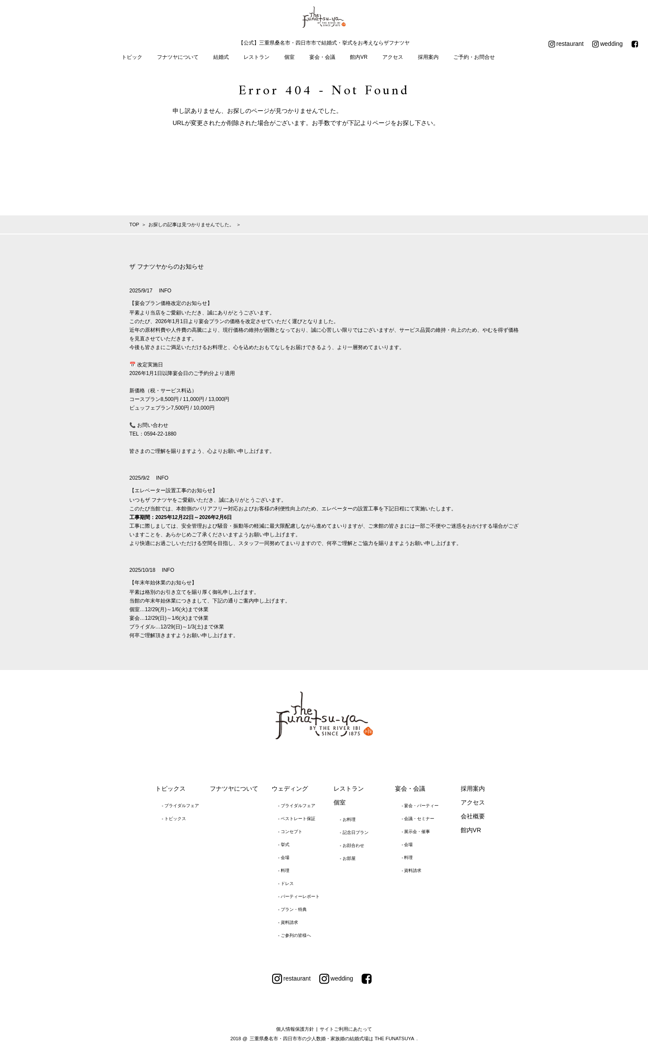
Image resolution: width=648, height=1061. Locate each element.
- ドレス (286, 883)
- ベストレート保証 (296, 818)
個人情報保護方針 (295, 1029)
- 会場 (283, 857)
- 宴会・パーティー (420, 805)
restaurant (566, 44)
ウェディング (290, 788)
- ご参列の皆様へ (294, 935)
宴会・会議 (322, 57)
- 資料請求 (288, 922)
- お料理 (348, 819)
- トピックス (174, 818)
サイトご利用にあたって (346, 1029)
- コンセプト (290, 831)
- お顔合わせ (352, 845)
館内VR (359, 57)
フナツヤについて (178, 57)
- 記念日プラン (354, 832)
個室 (289, 57)
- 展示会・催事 (415, 831)
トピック (132, 57)
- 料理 (283, 870)
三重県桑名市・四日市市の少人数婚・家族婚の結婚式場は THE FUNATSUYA (332, 1038)
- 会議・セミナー (417, 818)
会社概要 (473, 816)
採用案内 (428, 57)
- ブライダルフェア (180, 805)
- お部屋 (348, 858)
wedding (607, 44)
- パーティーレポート (299, 896)
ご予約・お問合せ (474, 57)
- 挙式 (283, 844)
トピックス (170, 788)
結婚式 (221, 57)
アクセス (392, 57)
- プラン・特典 (292, 909)
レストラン (256, 57)
